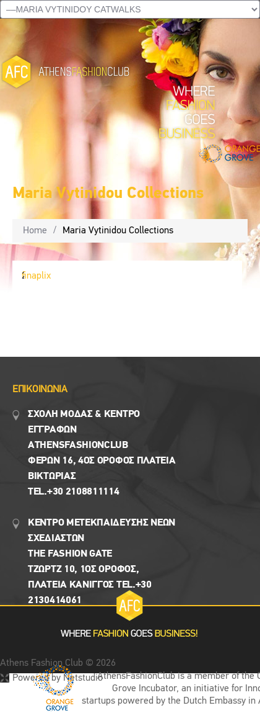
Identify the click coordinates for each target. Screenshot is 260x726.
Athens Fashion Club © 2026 (58, 663)
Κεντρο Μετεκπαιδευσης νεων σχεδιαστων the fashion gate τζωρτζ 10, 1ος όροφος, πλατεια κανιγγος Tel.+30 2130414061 (101, 562)
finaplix (36, 276)
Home (35, 231)
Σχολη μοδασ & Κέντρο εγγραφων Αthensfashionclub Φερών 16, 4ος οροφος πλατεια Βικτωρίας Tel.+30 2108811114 (102, 453)
